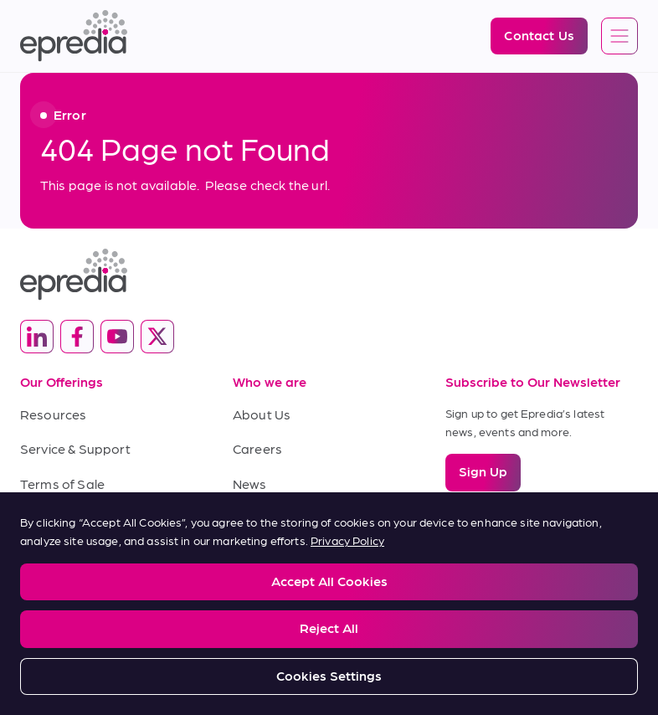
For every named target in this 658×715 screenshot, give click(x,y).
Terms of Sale (62, 483)
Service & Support (75, 448)
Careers (257, 448)
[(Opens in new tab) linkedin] (37, 337)
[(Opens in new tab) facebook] (77, 337)
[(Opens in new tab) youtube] (117, 337)
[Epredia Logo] (73, 36)
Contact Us (267, 518)
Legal (33, 578)
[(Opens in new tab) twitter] (157, 337)
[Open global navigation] (619, 37)
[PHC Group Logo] (329, 644)
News (250, 483)
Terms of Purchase (78, 518)
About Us (261, 414)
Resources (53, 414)
